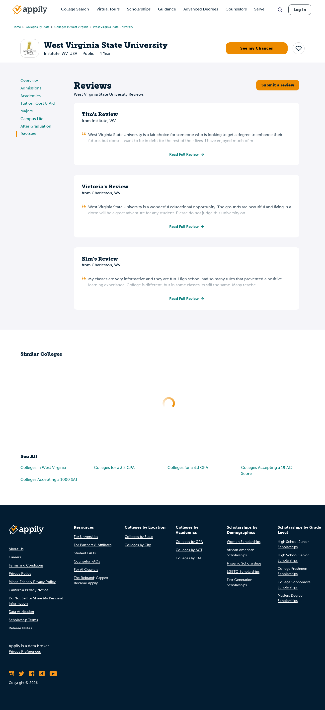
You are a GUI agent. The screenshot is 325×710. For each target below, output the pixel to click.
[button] (299, 48)
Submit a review (277, 85)
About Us (16, 549)
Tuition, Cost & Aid (37, 103)
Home (16, 27)
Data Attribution (21, 612)
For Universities (86, 537)
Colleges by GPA (189, 542)
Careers (15, 557)
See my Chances (256, 48)
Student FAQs (85, 553)
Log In (300, 9)
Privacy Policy (20, 573)
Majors (26, 111)
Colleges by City (138, 545)
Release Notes (20, 628)
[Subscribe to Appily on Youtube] (53, 673)
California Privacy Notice (28, 590)
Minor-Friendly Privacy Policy (32, 582)
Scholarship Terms (23, 620)
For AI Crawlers (86, 570)
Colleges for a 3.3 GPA (187, 468)
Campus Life (31, 118)
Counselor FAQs (87, 561)
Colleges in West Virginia (71, 27)
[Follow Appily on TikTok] (42, 673)
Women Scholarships (243, 542)
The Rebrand (84, 578)
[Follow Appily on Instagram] (11, 673)
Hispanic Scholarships (244, 563)
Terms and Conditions (26, 565)
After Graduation (35, 126)
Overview (29, 80)
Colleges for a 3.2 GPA (114, 468)
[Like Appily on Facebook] (31, 673)
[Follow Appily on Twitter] (21, 673)
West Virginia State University (113, 27)
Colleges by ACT (189, 550)
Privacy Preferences (25, 651)
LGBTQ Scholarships (243, 571)
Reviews (28, 134)
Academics (30, 95)
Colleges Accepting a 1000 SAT (49, 480)
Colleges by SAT (189, 558)
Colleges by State (38, 27)
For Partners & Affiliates (92, 545)
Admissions (30, 88)
